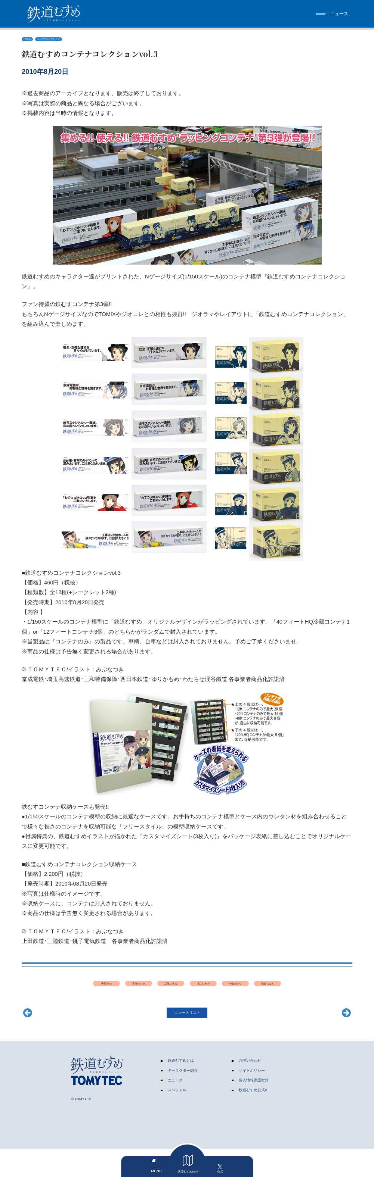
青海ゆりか (137, 989)
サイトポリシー (252, 1098)
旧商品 (30, 40)
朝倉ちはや (187, 1005)
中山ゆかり (285, 989)
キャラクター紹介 (183, 1098)
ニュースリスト (187, 1039)
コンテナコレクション (62, 40)
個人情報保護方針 (254, 1108)
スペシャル (177, 1118)
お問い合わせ (250, 1089)
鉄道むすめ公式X (253, 1118)
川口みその (236, 989)
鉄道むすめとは (181, 1089)
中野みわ (88, 989)
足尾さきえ (187, 989)
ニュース (175, 1108)
